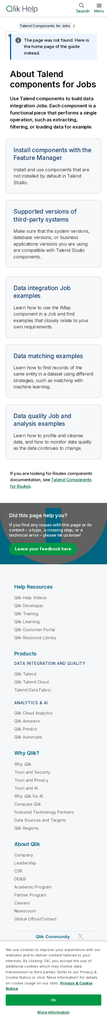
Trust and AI (26, 788)
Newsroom (25, 910)
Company (23, 854)
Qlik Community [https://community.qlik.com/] (53, 936)
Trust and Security (32, 772)
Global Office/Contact (35, 918)
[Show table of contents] (11, 25)
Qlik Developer (28, 605)
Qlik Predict (25, 729)
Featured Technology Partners (44, 812)
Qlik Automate (28, 737)
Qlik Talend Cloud (31, 681)
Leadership (25, 862)
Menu (99, 11)
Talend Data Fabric (32, 689)
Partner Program (30, 894)
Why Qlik (22, 764)
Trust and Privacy (31, 780)
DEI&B (20, 878)
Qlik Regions (26, 828)
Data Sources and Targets (40, 820)
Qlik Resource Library (35, 637)
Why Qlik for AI (28, 796)
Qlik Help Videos (30, 597)
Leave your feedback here (43, 548)
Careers (22, 902)
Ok (53, 1000)
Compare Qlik (27, 804)
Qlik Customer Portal (34, 629)
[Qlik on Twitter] (80, 936)
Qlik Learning (27, 621)
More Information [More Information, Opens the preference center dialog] (53, 1012)
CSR (18, 870)
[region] (53, 980)
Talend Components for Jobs (45, 25)
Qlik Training (26, 613)
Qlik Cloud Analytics (33, 713)
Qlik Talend (25, 673)
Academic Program (33, 886)
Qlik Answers (27, 721)
